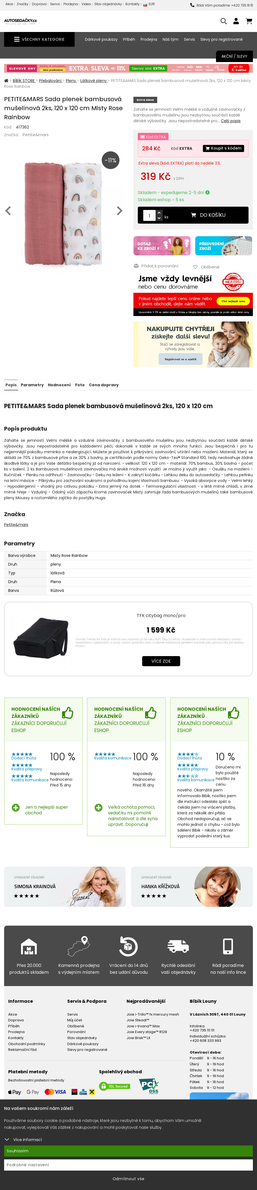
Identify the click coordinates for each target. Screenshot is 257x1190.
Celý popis (231, 121)
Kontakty (132, 4)
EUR (149, 5)
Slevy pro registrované (221, 39)
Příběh (129, 39)
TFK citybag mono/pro (161, 615)
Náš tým (171, 39)
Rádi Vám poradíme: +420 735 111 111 (221, 5)
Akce (9, 4)
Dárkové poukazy (101, 39)
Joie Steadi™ (138, 1019)
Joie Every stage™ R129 (147, 1031)
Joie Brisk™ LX (138, 1037)
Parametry (32, 384)
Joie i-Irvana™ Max (143, 1025)
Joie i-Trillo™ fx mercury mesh (153, 1013)
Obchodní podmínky (26, 1043)
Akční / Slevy (234, 56)
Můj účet (74, 1019)
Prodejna (70, 4)
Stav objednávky (108, 4)
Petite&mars (36, 135)
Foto (79, 384)
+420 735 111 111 (202, 1029)
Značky (22, 4)
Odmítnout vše (129, 1179)
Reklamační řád (22, 1049)
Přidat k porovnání (155, 265)
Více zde (161, 660)
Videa (86, 4)
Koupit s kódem (223, 148)
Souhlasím (18, 1151)
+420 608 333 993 (205, 1039)
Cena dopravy (103, 384)
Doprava (39, 4)
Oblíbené (75, 1025)
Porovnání (76, 1031)
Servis (55, 4)
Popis (11, 384)
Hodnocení (59, 384)
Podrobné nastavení (28, 1165)
